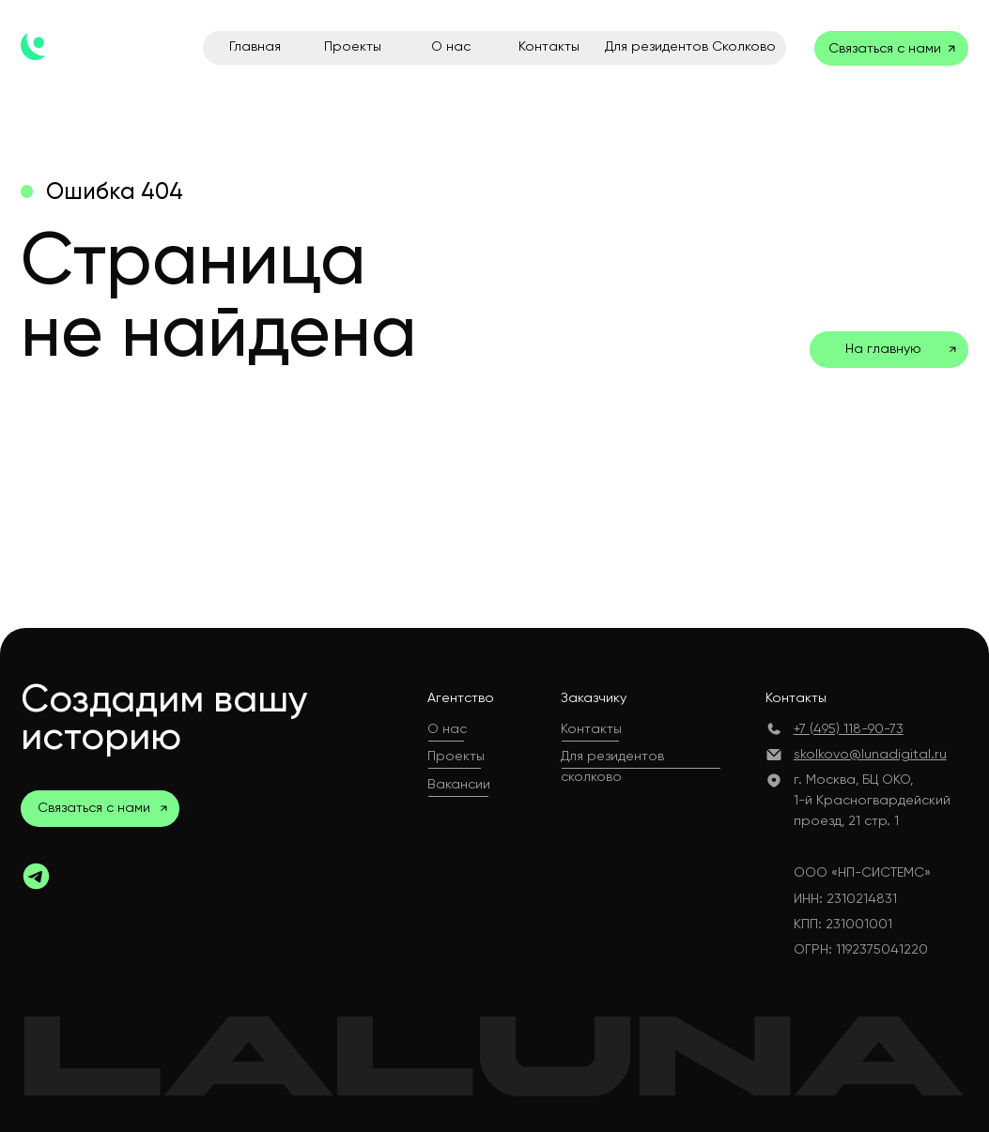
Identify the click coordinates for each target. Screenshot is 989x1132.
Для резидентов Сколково (690, 46)
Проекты (352, 46)
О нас (451, 46)
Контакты (548, 46)
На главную (883, 348)
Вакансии (458, 783)
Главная (255, 46)
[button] (164, 808)
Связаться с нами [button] (884, 47)
